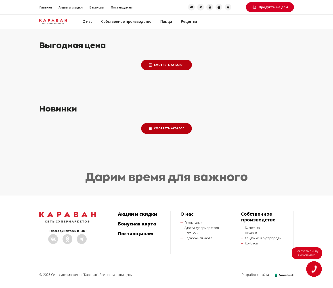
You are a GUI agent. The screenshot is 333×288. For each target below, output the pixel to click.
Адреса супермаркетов (201, 228)
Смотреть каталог (166, 65)
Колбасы (251, 243)
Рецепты (189, 21)
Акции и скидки (71, 7)
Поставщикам (121, 7)
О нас (87, 21)
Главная (45, 7)
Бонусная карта (137, 224)
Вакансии (96, 7)
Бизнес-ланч (254, 228)
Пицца (166, 21)
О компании (193, 223)
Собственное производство (126, 21)
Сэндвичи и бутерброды (263, 238)
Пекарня (251, 233)
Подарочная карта (198, 238)
